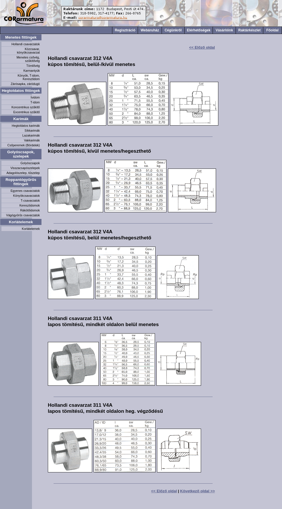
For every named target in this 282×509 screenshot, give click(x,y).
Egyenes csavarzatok (25, 190)
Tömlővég (33, 65)
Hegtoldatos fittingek (21, 90)
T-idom (35, 102)
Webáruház (150, 30)
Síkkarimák (32, 130)
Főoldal (272, 30)
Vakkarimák (32, 140)
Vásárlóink (224, 30)
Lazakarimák (31, 135)
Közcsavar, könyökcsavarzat (28, 50)
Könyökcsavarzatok (26, 195)
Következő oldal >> (197, 491)
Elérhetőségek (199, 30)
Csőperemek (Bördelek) (23, 145)
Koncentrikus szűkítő (26, 107)
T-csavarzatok (30, 200)
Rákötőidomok (30, 210)
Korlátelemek (21, 222)
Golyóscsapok (30, 163)
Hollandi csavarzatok (26, 44)
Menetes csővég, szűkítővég (28, 59)
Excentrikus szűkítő (26, 112)
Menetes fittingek (21, 37)
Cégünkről (172, 30)
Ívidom (35, 97)
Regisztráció (125, 30)
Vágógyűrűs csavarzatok (23, 215)
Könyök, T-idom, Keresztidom (29, 77)
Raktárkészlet (249, 30)
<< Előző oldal (202, 47)
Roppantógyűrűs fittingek (20, 181)
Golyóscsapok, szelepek (21, 154)
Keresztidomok (30, 205)
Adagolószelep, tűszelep (23, 173)
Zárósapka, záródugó (25, 84)
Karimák (21, 119)
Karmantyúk (31, 70)
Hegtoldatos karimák (26, 125)
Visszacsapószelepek (25, 168)
